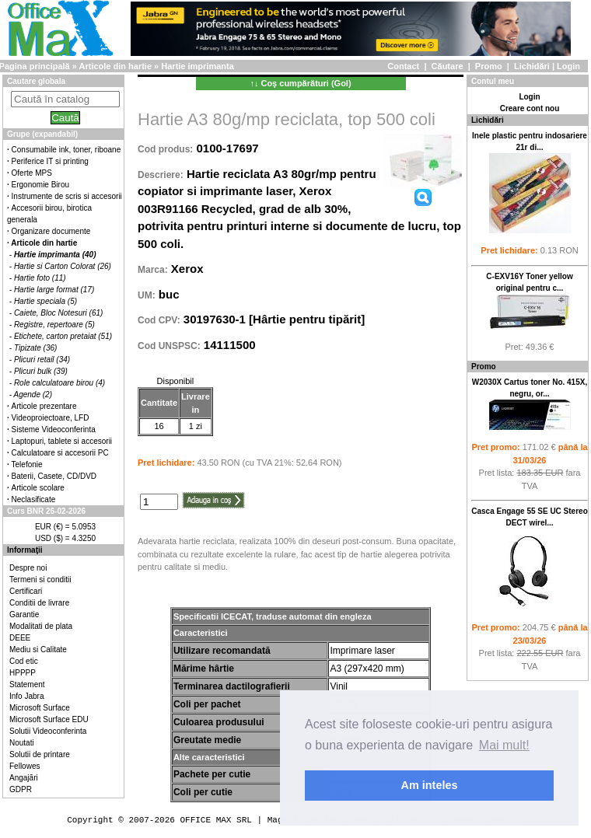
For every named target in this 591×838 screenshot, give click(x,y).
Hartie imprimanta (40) (55, 254)
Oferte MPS (32, 173)
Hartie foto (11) (40, 278)
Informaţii (25, 550)
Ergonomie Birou (40, 184)
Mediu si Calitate (38, 649)
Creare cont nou (530, 108)
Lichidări (532, 66)
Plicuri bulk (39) (41, 371)
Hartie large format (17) (54, 289)
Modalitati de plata (40, 626)
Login (568, 66)
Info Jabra (26, 696)
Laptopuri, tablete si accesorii (62, 441)
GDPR (20, 789)
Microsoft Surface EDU (49, 719)
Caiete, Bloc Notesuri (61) (58, 313)
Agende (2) (33, 394)
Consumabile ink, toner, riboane (66, 149)
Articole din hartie (115, 66)
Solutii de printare (39, 754)
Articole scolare (38, 488)
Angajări (23, 777)
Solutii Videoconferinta (47, 731)
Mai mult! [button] (504, 745)
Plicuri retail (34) (42, 359)
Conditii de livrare (39, 603)
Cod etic (23, 661)
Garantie (24, 614)
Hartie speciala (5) (45, 301)
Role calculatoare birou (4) (59, 383)
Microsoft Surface (39, 708)
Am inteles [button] (429, 785)
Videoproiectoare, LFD (50, 418)
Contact (403, 66)
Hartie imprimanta (197, 66)
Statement (27, 684)
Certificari (25, 591)
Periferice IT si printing (50, 161)
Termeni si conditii (40, 579)
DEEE (19, 638)
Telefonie (27, 464)
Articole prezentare (44, 406)
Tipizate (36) (36, 348)
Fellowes (24, 766)
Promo (488, 66)
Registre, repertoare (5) (54, 324)
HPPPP (22, 673)
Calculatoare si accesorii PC (60, 453)
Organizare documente (51, 231)
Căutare (447, 66)
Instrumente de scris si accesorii (67, 196)
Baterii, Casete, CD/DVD (54, 476)
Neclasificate (34, 499)
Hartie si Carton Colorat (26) (62, 266)
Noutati (21, 742)
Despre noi (28, 568)
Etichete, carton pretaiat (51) (63, 336)
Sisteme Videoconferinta (54, 429)
